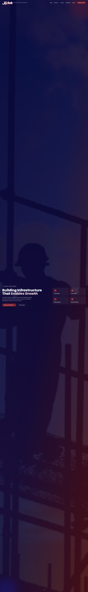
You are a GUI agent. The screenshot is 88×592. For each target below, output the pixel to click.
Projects (62, 2)
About (51, 2)
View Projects (22, 305)
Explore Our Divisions (9, 305)
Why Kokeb (68, 2)
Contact (73, 2)
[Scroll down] (44, 590)
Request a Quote (81, 2)
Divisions (56, 2)
